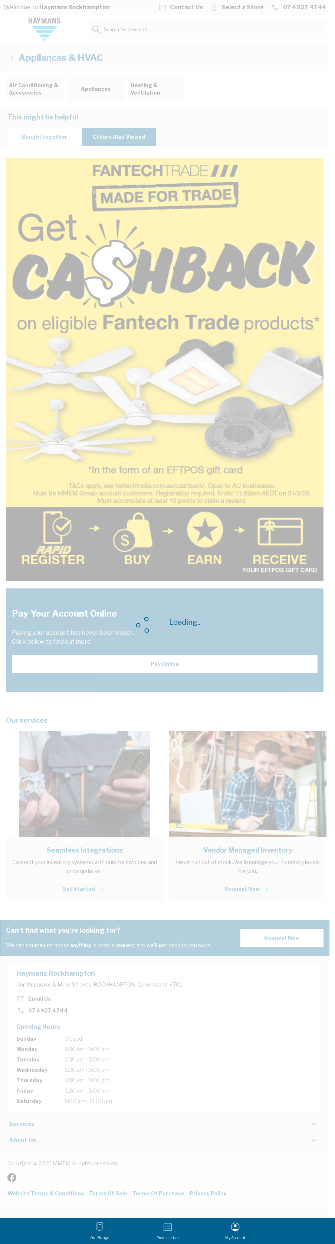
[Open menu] (100, 1231)
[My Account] (235, 1231)
